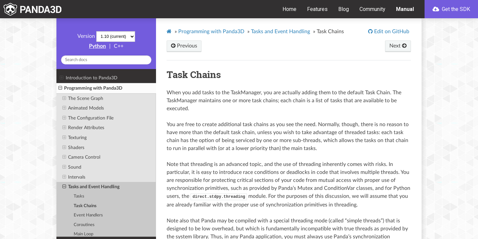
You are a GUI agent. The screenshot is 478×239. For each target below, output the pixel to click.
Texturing (74, 138)
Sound (71, 167)
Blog (343, 9)
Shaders (73, 148)
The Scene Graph (82, 99)
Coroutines (84, 225)
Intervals (73, 177)
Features (317, 9)
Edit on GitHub (391, 31)
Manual (405, 9)
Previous (184, 45)
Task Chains (85, 206)
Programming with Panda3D (90, 88)
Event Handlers (88, 215)
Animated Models (83, 108)
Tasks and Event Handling (91, 187)
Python (97, 46)
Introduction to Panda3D (88, 78)
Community (372, 9)
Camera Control (81, 157)
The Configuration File (88, 118)
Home (289, 9)
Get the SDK (451, 9)
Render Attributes (83, 128)
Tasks (79, 196)
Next (398, 45)
